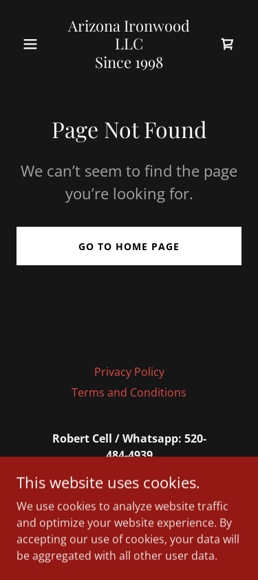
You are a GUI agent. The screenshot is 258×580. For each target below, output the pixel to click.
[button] (33, 44)
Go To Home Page (129, 246)
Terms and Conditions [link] (129, 392)
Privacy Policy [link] (129, 371)
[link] (129, 63)
